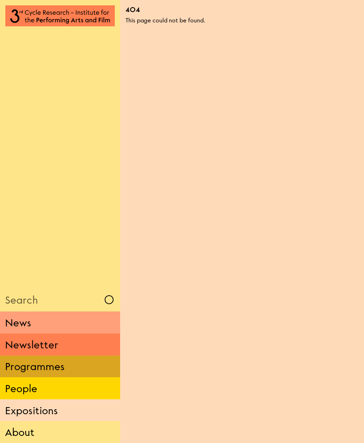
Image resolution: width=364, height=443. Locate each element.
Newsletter (31, 344)
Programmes (35, 366)
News (18, 322)
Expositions (31, 410)
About (19, 432)
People (21, 388)
